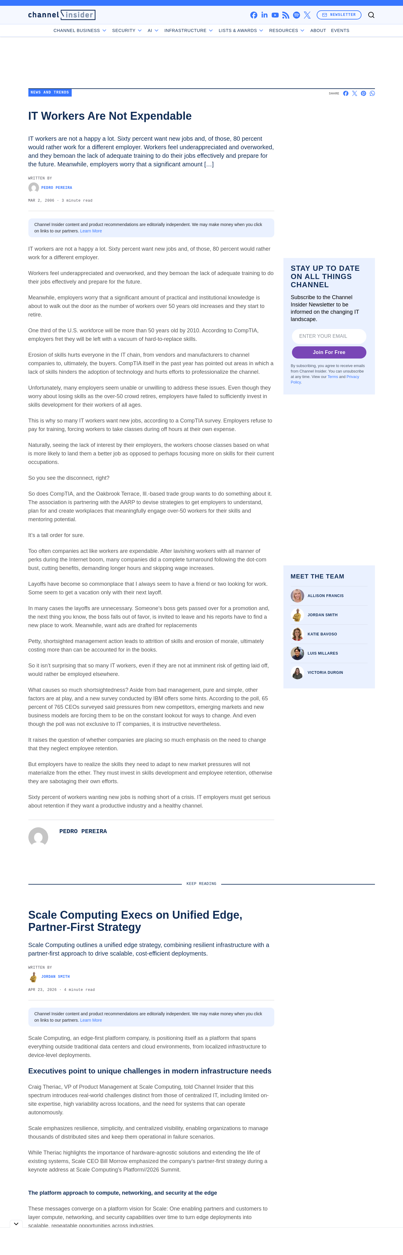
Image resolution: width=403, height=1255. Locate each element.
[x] (307, 15)
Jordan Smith (323, 615)
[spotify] (296, 15)
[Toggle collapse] (16, 1224)
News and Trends (50, 92)
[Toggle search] (371, 15)
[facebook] (253, 15)
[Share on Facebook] (345, 93)
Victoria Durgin (325, 672)
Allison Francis (326, 596)
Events (340, 30)
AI (154, 30)
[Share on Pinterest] (363, 93)
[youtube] (275, 15)
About (318, 30)
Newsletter (339, 14)
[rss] (285, 15)
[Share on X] (354, 93)
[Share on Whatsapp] (372, 93)
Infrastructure (189, 30)
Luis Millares (323, 653)
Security (127, 30)
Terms (332, 376)
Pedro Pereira (50, 187)
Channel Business (80, 30)
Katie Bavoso (322, 634)
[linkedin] (264, 15)
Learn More (91, 230)
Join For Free (329, 352)
